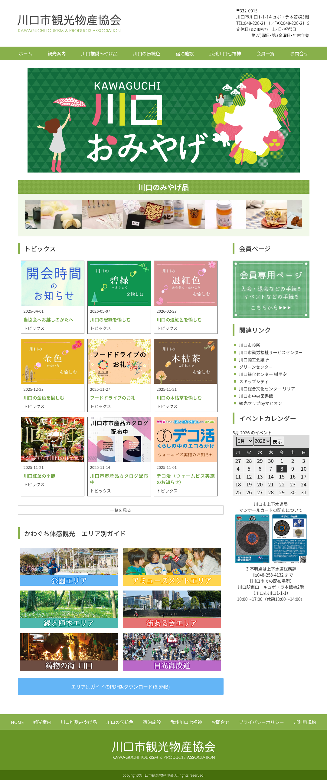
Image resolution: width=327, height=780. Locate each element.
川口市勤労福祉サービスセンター (271, 352)
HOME (17, 722)
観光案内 (57, 53)
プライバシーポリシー (261, 722)
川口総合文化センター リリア (267, 389)
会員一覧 (266, 53)
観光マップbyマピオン (260, 403)
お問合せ (299, 53)
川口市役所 (249, 345)
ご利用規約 (304, 722)
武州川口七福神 (225, 53)
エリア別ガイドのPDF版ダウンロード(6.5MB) (120, 686)
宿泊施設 (185, 53)
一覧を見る (120, 510)
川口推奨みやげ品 (99, 53)
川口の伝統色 (146, 53)
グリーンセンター (256, 367)
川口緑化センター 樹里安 (263, 374)
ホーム (25, 53)
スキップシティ (254, 381)
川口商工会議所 (254, 360)
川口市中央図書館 (256, 396)
